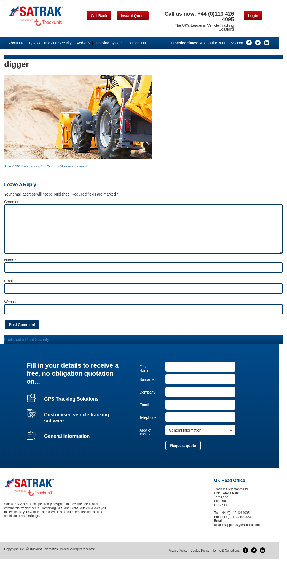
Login (253, 15)
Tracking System (108, 43)
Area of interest (145, 432)
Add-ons (83, 43)
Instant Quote (132, 15)
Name (10, 260)
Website (10, 302)
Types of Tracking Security (49, 43)
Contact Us (136, 43)
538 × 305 (55, 166)
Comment (13, 202)
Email (10, 281)
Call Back (99, 15)
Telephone (147, 417)
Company (147, 392)
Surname (146, 379)
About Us (15, 43)
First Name (144, 369)
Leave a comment (74, 166)
